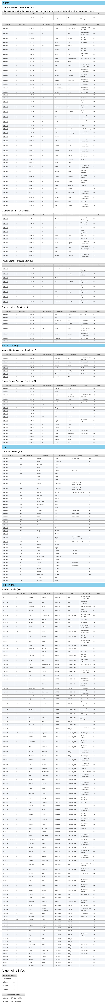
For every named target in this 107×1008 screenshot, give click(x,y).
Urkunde (5, 28)
